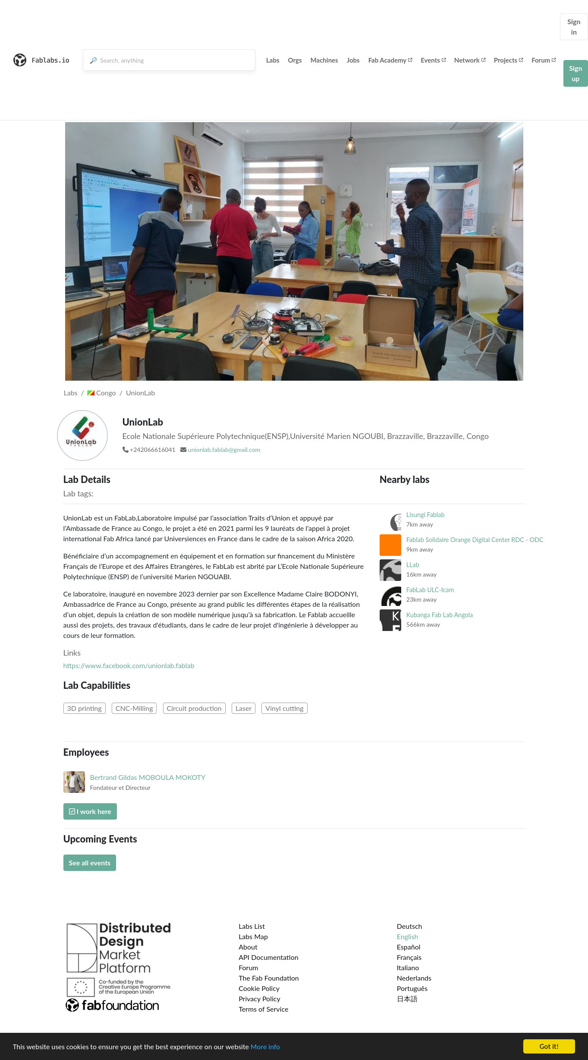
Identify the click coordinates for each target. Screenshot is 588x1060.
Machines (324, 60)
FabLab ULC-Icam (430, 589)
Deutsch (409, 926)
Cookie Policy (259, 988)
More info (265, 1046)
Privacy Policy (259, 998)
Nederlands (414, 978)
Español (409, 947)
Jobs (353, 60)
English (407, 936)
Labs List (252, 926)
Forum (543, 60)
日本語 (407, 998)
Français (409, 957)
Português (412, 988)
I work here (90, 811)
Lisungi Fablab (425, 514)
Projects (508, 60)
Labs (273, 60)
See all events (90, 862)
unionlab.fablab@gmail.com (224, 449)
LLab (412, 564)
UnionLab (140, 392)
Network (469, 60)
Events (433, 60)
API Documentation (269, 957)
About (248, 947)
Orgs (295, 60)
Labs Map (253, 936)
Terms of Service (263, 1009)
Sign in (573, 26)
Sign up (575, 73)
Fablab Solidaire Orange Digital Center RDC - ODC (475, 539)
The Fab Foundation (269, 978)
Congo (102, 392)
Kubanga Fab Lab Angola (439, 614)
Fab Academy (390, 60)
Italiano (408, 967)
